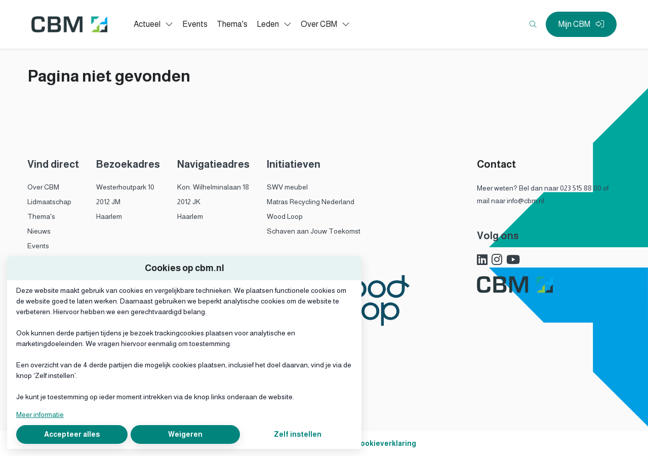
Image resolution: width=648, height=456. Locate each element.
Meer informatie (40, 414)
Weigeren (185, 434)
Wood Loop (285, 216)
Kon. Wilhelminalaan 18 (213, 187)
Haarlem (109, 216)
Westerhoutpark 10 (125, 187)
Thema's (41, 216)
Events (38, 246)
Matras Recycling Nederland (310, 202)
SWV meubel (287, 187)
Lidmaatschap (49, 202)
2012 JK (188, 202)
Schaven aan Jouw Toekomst (313, 231)
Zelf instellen (297, 434)
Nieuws (39, 231)
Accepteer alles (72, 434)
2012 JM (108, 202)
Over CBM (43, 187)
